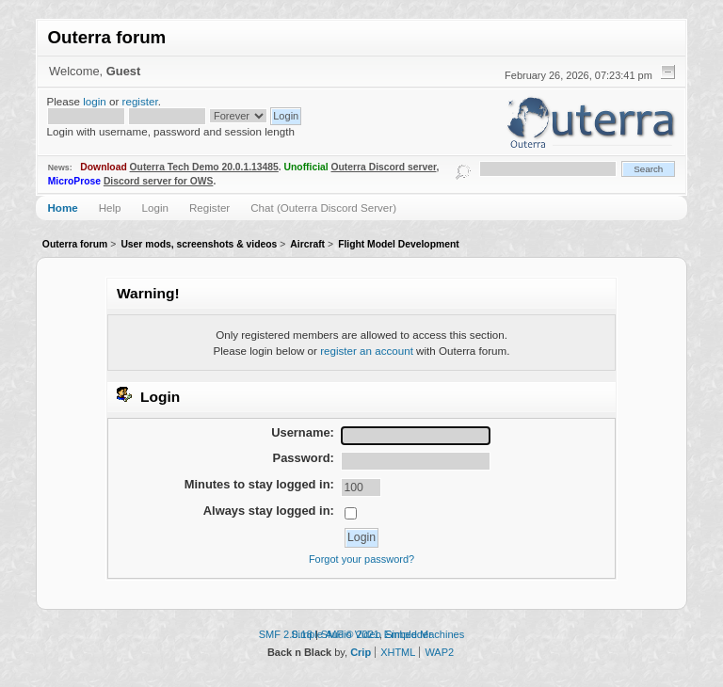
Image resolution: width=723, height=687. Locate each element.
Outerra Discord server (384, 167)
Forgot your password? (361, 559)
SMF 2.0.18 (286, 634)
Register (209, 207)
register (140, 101)
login (94, 101)
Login (155, 207)
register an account (366, 350)
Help (110, 207)
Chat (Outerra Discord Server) (323, 207)
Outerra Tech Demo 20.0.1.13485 (204, 167)
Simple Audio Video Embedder (361, 634)
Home (62, 207)
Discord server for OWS (159, 181)
